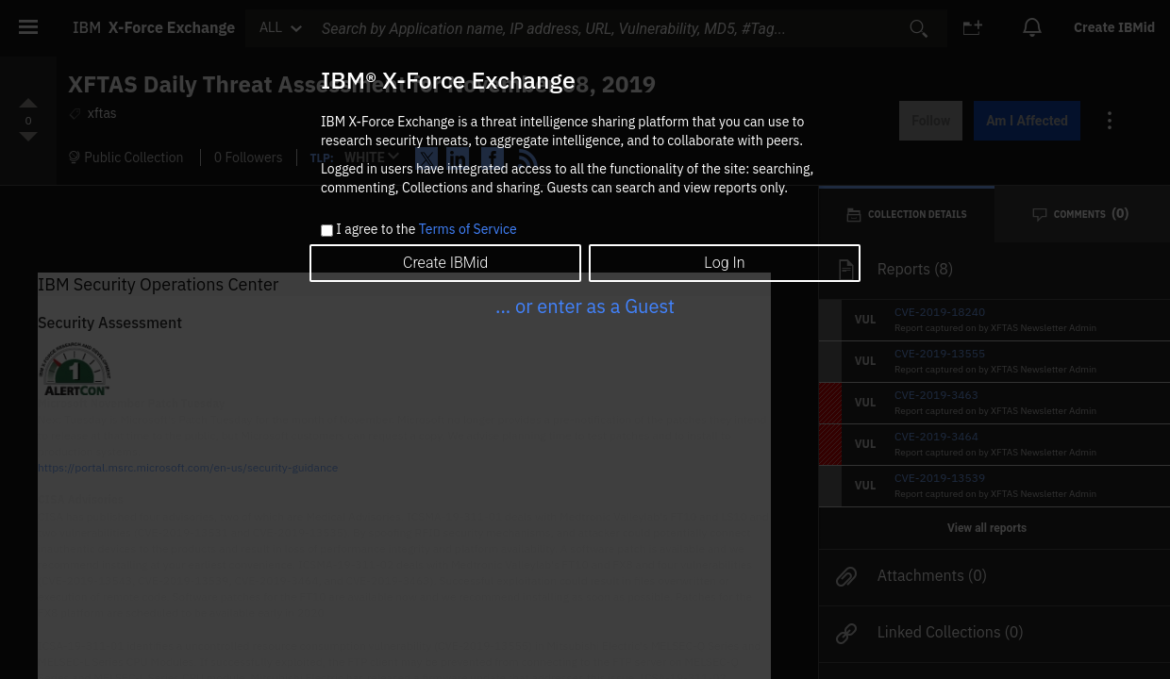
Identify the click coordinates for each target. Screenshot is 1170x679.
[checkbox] (327, 230)
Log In (724, 263)
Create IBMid (445, 263)
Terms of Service (468, 229)
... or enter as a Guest (585, 306)
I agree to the (426, 230)
